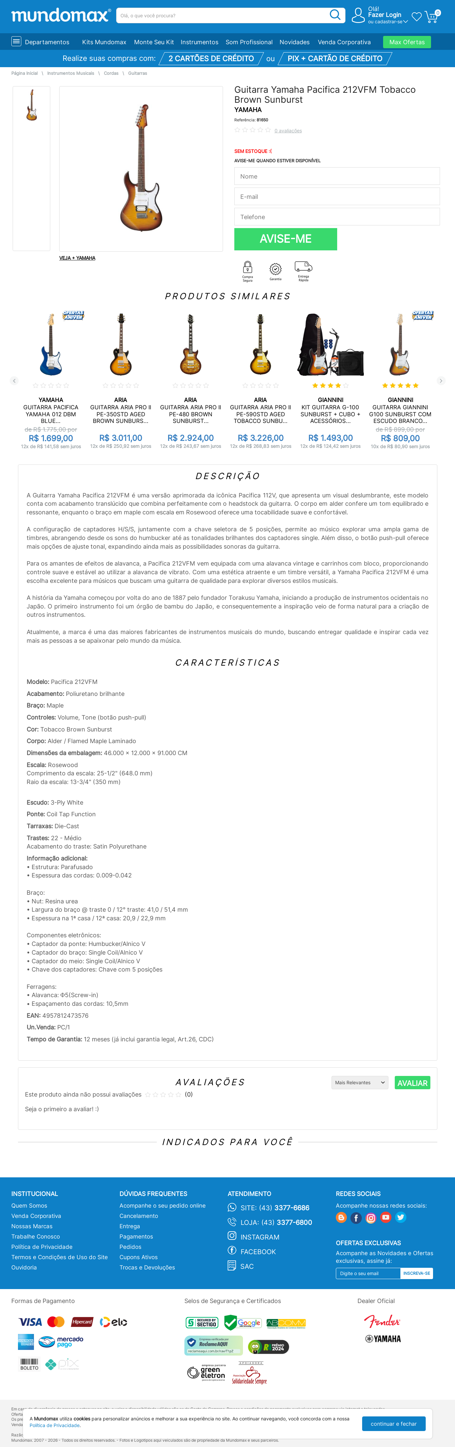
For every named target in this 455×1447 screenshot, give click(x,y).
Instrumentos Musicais (70, 73)
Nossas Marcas (32, 1226)
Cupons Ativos (138, 1257)
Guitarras (137, 73)
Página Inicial (24, 73)
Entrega (129, 1226)
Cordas (111, 73)
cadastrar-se (388, 21)
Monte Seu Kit (154, 42)
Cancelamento (138, 1216)
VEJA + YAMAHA (77, 258)
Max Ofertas (407, 42)
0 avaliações (288, 130)
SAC (247, 1266)
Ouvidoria (24, 1267)
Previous (14, 380)
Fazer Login (384, 14)
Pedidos (130, 1247)
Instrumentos (199, 42)
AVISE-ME (286, 238)
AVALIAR (412, 1083)
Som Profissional (249, 42)
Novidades (295, 42)
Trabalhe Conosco (35, 1236)
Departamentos (47, 42)
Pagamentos (136, 1236)
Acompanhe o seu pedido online (162, 1205)
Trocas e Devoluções (147, 1267)
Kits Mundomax (104, 42)
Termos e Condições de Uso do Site (59, 1257)
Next (441, 380)
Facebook (258, 1252)
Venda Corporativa (344, 42)
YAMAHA (248, 110)
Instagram (260, 1237)
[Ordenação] (360, 1082)
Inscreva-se (416, 1273)
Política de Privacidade (42, 1247)
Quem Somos (29, 1205)
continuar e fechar (394, 1423)
